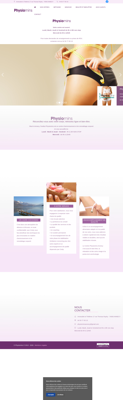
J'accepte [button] (51, 394)
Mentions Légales (41, 345)
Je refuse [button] (60, 394)
